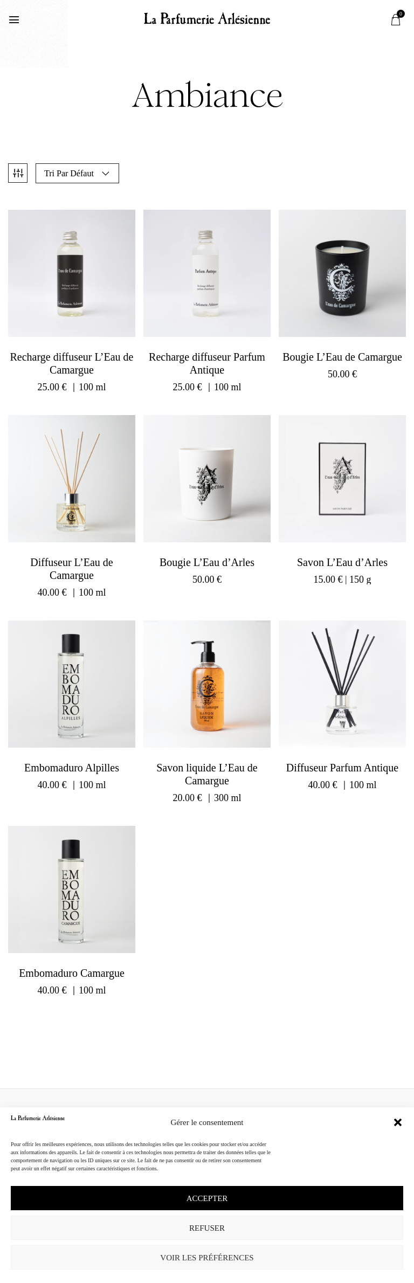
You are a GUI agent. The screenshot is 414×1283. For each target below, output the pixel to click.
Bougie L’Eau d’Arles (207, 560)
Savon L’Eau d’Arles (342, 560)
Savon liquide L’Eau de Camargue (207, 772)
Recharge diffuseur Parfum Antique (207, 361)
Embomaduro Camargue (72, 971)
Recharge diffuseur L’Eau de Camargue (71, 361)
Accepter (207, 1198)
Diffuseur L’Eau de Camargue (71, 566)
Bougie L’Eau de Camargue (342, 355)
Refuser (207, 1228)
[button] (397, 1122)
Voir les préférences (206, 1257)
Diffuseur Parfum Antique (342, 765)
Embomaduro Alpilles (71, 765)
